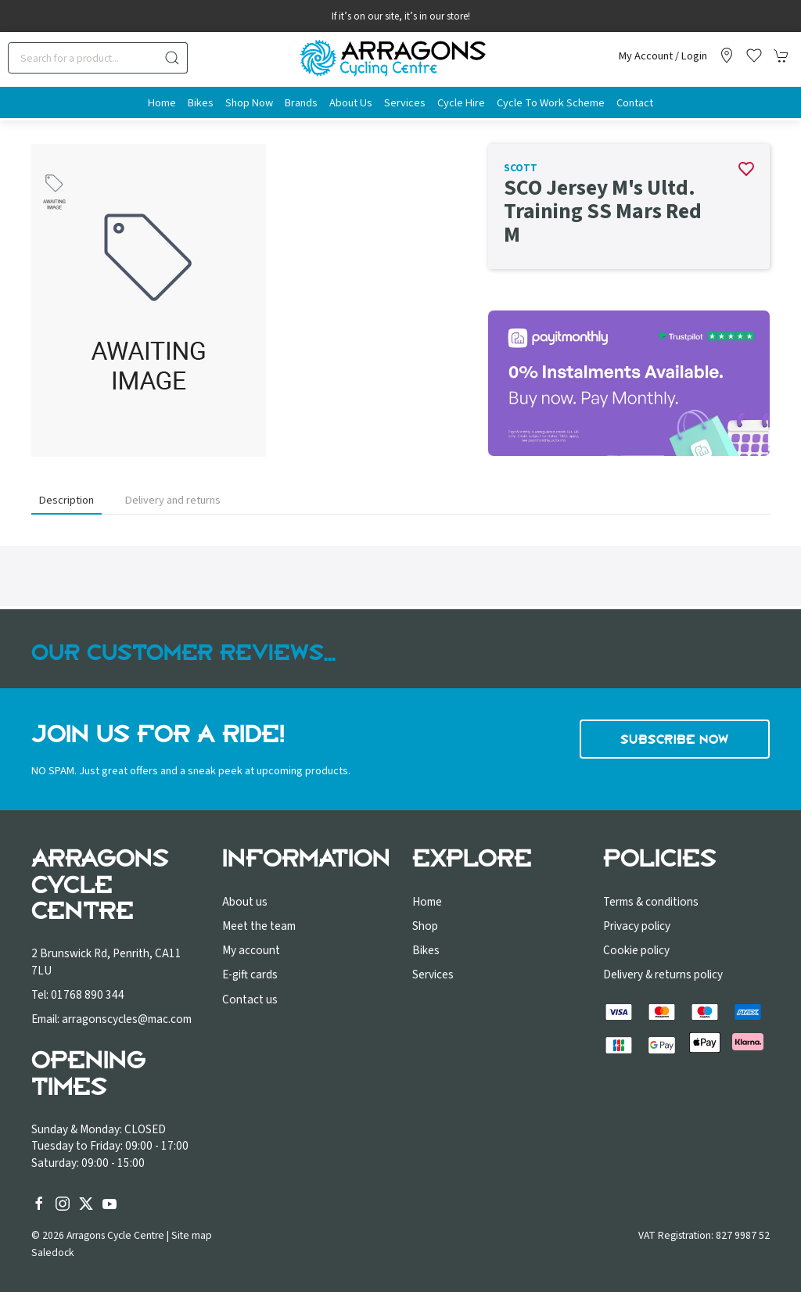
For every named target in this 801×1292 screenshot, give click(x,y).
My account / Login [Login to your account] (663, 56)
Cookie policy (636, 950)
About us (245, 901)
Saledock (52, 1252)
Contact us (250, 999)
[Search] (98, 58)
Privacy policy (636, 926)
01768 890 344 (87, 994)
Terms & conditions (651, 901)
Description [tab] (66, 500)
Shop (425, 926)
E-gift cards (250, 974)
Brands (301, 103)
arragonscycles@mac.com (127, 1019)
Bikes (426, 950)
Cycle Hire (461, 103)
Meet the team (259, 926)
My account (251, 950)
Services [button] (405, 103)
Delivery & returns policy (663, 974)
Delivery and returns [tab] (173, 500)
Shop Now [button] (249, 103)
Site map (191, 1235)
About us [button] (350, 103)
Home (162, 103)
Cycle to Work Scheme (551, 103)
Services (433, 974)
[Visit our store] (727, 55)
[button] (754, 55)
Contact (634, 103)
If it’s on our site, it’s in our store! (401, 16)
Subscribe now (674, 739)
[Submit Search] (172, 58)
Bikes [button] (201, 103)
